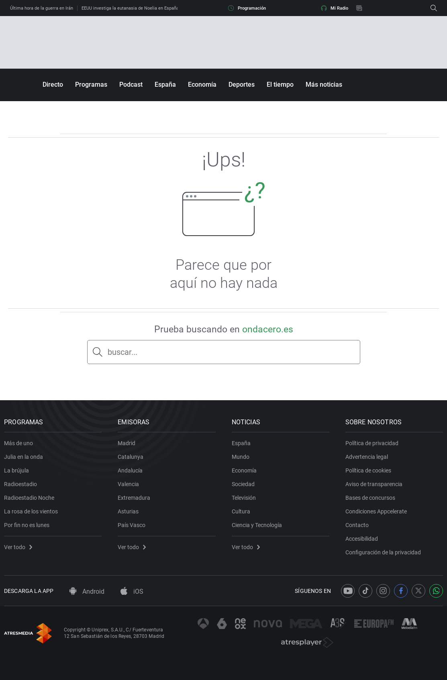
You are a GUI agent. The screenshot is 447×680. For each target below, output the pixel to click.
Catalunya (130, 457)
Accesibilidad (361, 538)
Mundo (240, 457)
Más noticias (324, 84)
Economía (202, 84)
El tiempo (280, 84)
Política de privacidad (371, 443)
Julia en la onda (23, 457)
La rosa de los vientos (31, 511)
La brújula (16, 470)
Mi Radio (334, 8)
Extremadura (134, 498)
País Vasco (131, 525)
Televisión (244, 498)
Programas (91, 84)
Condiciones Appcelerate (376, 511)
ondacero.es (267, 329)
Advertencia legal (366, 457)
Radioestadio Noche (29, 498)
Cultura (241, 511)
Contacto (357, 525)
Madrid (126, 443)
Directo (53, 84)
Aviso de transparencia (373, 484)
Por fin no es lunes (26, 525)
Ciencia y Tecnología (257, 525)
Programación (247, 8)
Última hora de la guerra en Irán (41, 8)
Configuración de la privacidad (383, 552)
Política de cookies (368, 470)
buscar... (122, 352)
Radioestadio (20, 484)
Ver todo (18, 547)
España (165, 84)
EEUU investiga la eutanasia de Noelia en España (130, 8)
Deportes (242, 84)
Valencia (128, 484)
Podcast (131, 84)
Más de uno (18, 443)
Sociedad (243, 484)
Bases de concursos (370, 498)
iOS (131, 591)
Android (86, 591)
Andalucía (130, 470)
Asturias (128, 511)
